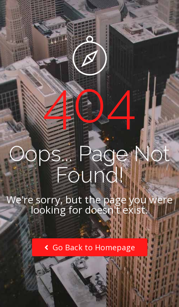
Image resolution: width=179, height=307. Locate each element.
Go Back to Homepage (89, 247)
